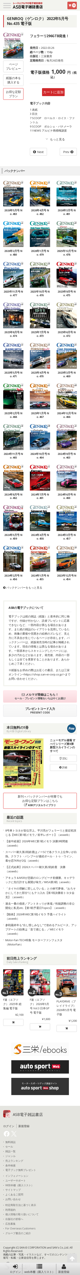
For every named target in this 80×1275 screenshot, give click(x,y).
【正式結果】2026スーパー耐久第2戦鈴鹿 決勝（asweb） (35, 869)
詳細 (63, 767)
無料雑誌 (10, 1142)
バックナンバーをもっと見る (22, 587)
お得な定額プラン (13, 94)
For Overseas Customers (20, 1228)
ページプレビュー (13, 66)
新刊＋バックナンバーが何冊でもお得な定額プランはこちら (40, 800)
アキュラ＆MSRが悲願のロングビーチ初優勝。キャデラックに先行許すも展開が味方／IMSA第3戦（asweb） (40, 880)
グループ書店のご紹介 (18, 1233)
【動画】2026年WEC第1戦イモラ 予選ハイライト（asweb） (35, 916)
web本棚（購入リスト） (39, 1269)
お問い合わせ (13, 1199)
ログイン (15, 1269)
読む (63, 758)
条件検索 (10, 1165)
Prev (66, 152)
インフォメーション (16, 1176)
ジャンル (10, 1156)
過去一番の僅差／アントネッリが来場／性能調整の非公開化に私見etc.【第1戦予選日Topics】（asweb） (40, 906)
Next (40, 152)
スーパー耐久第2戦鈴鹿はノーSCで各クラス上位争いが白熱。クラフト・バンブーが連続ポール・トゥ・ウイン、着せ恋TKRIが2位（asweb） (41, 856)
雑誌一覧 (10, 1151)
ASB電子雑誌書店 (28, 1114)
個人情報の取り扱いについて (22, 1214)
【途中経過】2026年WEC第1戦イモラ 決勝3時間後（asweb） (36, 843)
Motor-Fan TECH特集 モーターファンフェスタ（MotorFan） (34, 942)
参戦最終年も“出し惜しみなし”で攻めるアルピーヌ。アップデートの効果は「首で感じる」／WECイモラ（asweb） (41, 929)
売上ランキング (14, 1161)
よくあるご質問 (14, 1194)
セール (9, 1146)
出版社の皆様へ (14, 1219)
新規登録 (63, 1269)
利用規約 (10, 1210)
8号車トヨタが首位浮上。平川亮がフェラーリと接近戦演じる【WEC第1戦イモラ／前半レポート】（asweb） (40, 833)
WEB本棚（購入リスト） (19, 1185)
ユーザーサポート (15, 1180)
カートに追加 (53, 92)
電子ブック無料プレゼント (20, 1170)
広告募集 (10, 1224)
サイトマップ (13, 1190)
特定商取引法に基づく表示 (20, 1205)
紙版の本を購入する (13, 80)
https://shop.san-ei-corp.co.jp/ (43, 674)
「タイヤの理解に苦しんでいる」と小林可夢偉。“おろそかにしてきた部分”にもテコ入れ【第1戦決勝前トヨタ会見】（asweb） (40, 893)
